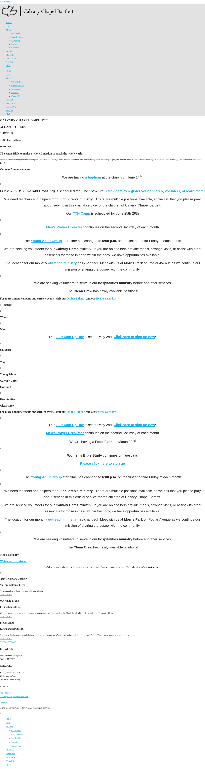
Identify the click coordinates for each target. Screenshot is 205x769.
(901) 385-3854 (6, 693)
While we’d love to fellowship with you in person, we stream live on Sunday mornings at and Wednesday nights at (102, 567)
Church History (17, 37)
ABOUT (9, 30)
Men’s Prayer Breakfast (65, 227)
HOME (9, 23)
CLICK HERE (6, 595)
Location (15, 44)
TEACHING (11, 58)
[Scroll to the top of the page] (0, 713)
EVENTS (9, 51)
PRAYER (9, 62)
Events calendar (106, 298)
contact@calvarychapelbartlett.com (14, 697)
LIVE (8, 26)
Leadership (15, 40)
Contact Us (15, 48)
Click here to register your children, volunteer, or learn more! (155, 191)
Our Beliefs (16, 33)
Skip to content (6, 2)
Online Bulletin (76, 298)
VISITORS (10, 55)
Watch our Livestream (13, 561)
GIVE (8, 66)
